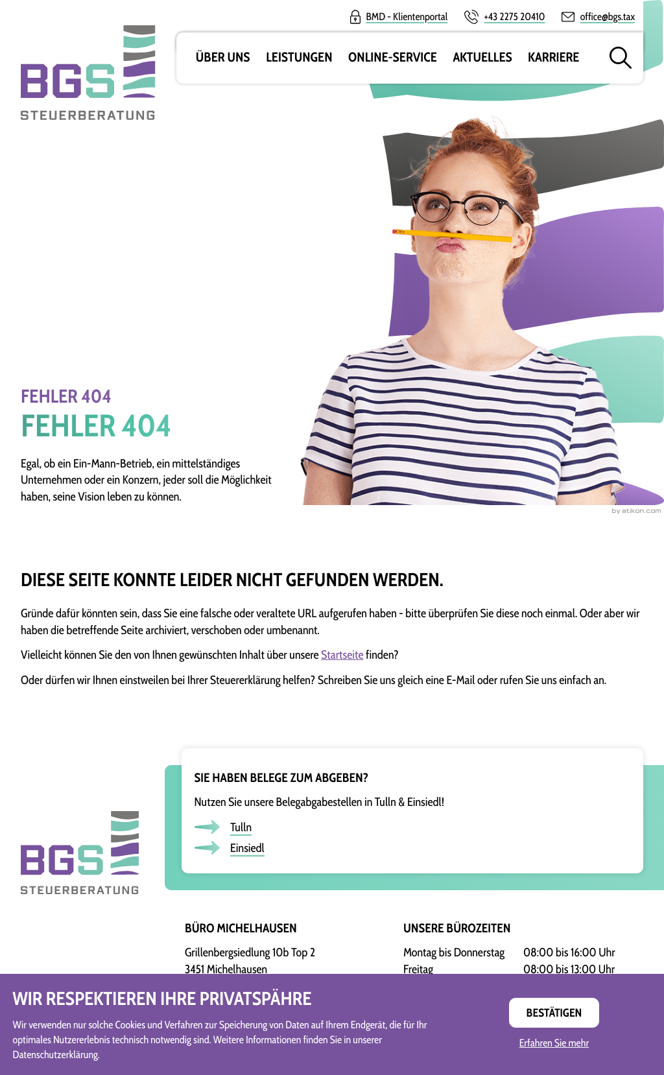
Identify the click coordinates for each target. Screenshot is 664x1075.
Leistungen (299, 57)
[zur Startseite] (80, 826)
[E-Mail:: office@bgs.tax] (598, 17)
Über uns (223, 57)
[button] (504, 17)
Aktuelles (482, 57)
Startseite (342, 654)
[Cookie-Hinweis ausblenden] (554, 1013)
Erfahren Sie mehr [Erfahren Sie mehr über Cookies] (554, 1043)
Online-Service (392, 57)
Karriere (553, 57)
